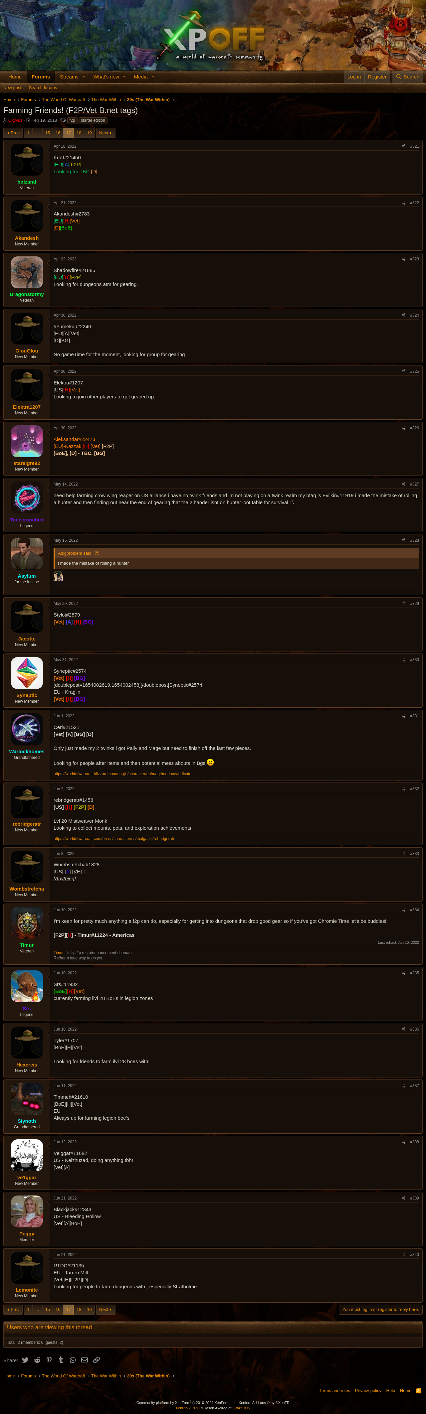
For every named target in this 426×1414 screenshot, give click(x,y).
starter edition (93, 120)
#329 (414, 603)
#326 (414, 428)
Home (15, 76)
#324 (414, 315)
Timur (59, 952)
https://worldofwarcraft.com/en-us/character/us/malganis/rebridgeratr (114, 838)
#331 (414, 716)
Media (141, 76)
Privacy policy (368, 1390)
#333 (414, 853)
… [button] (37, 132)
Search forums (43, 87)
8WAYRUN (241, 1408)
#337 (414, 1085)
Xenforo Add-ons (264, 1403)
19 (89, 132)
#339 (414, 1198)
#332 (414, 788)
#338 (414, 1142)
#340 (414, 1254)
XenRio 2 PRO (188, 1408)
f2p (72, 120)
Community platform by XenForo (186, 1403)
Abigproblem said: (75, 553)
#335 (414, 973)
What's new (106, 76)
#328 (414, 540)
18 (79, 132)
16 (58, 132)
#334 (414, 910)
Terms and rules (335, 1390)
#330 (414, 659)
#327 (414, 484)
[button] (84, 77)
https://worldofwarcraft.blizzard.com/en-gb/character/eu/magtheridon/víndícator (123, 774)
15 (47, 132)
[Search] (407, 77)
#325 (414, 371)
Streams (69, 76)
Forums (41, 76)
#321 (414, 146)
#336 (414, 1029)
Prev (15, 132)
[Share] (403, 146)
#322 (414, 203)
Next (103, 132)
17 (68, 132)
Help (390, 1390)
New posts (13, 87)
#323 (414, 259)
